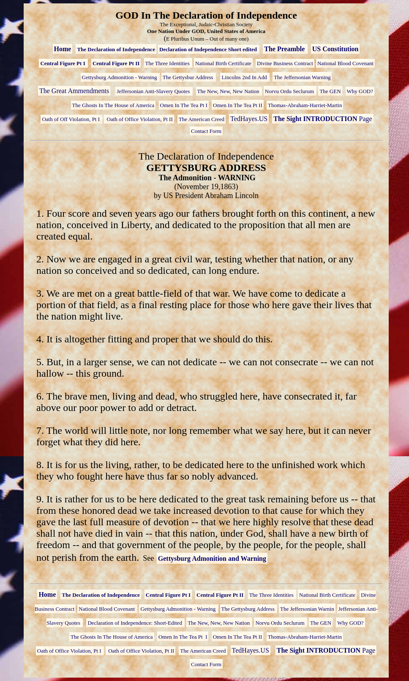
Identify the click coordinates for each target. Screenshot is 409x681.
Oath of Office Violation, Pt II (138, 119)
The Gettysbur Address (189, 77)
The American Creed (201, 119)
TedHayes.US (248, 118)
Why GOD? (360, 91)
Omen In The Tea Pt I (183, 105)
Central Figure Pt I (63, 63)
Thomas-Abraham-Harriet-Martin (305, 105)
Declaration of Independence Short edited (208, 49)
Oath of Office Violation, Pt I (70, 651)
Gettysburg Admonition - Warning (120, 77)
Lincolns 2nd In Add (244, 77)
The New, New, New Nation (229, 91)
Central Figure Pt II (116, 63)
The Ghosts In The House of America (113, 105)
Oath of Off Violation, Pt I (71, 119)
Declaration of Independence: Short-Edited (135, 623)
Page (322, 118)
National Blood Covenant (345, 63)
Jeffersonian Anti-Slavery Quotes (154, 91)
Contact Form (206, 131)
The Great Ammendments (74, 90)
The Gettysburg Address (248, 609)
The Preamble (285, 48)
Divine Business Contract (285, 63)
